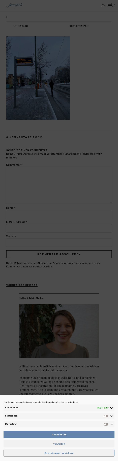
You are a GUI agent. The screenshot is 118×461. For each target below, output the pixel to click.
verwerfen (59, 444)
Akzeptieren (59, 434)
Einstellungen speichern (59, 453)
